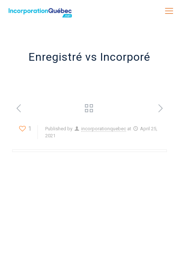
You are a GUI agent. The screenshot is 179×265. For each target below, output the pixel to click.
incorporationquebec (103, 128)
